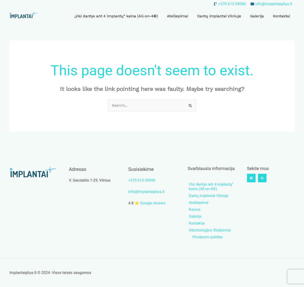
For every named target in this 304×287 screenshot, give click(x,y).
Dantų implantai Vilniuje (223, 16)
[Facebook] (251, 178)
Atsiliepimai (182, 16)
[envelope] (271, 4)
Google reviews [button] (153, 203)
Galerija (259, 16)
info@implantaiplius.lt (146, 191)
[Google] (262, 178)
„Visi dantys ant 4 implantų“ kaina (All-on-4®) (122, 16)
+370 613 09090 (142, 180)
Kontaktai (282, 16)
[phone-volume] (230, 4)
